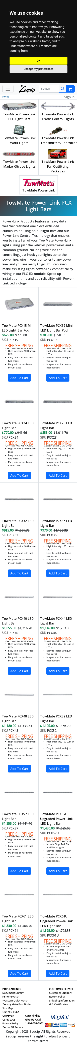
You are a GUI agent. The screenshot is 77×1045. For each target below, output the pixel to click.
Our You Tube (10, 1012)
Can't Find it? (32, 1015)
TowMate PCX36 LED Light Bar (56, 523)
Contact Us (9, 1019)
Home (6, 96)
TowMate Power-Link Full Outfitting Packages (57, 166)
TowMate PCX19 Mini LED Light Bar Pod (56, 328)
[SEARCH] (49, 89)
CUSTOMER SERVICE (61, 989)
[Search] (62, 89)
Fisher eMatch (10, 996)
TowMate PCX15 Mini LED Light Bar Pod (18, 328)
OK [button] (38, 60)
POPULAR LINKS (11, 989)
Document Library (13, 993)
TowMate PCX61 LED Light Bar (18, 918)
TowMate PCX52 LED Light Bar (56, 718)
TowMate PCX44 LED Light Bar (56, 620)
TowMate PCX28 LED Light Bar (56, 425)
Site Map (7, 1008)
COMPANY (8, 1015)
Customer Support (60, 993)
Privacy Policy (10, 1023)
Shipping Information (62, 1000)
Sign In (69, 97)
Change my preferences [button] (38, 69)
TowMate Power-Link (38, 190)
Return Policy (57, 996)
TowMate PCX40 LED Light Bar (18, 620)
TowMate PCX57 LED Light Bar (18, 816)
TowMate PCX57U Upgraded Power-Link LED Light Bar (56, 819)
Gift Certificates (58, 1004)
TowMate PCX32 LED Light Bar (18, 523)
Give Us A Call (33, 1019)
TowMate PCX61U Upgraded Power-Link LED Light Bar (56, 921)
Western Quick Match (15, 1000)
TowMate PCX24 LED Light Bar (18, 425)
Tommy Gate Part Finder (17, 1004)
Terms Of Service (12, 1027)
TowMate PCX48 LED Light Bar (18, 718)
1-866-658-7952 (34, 1023)
